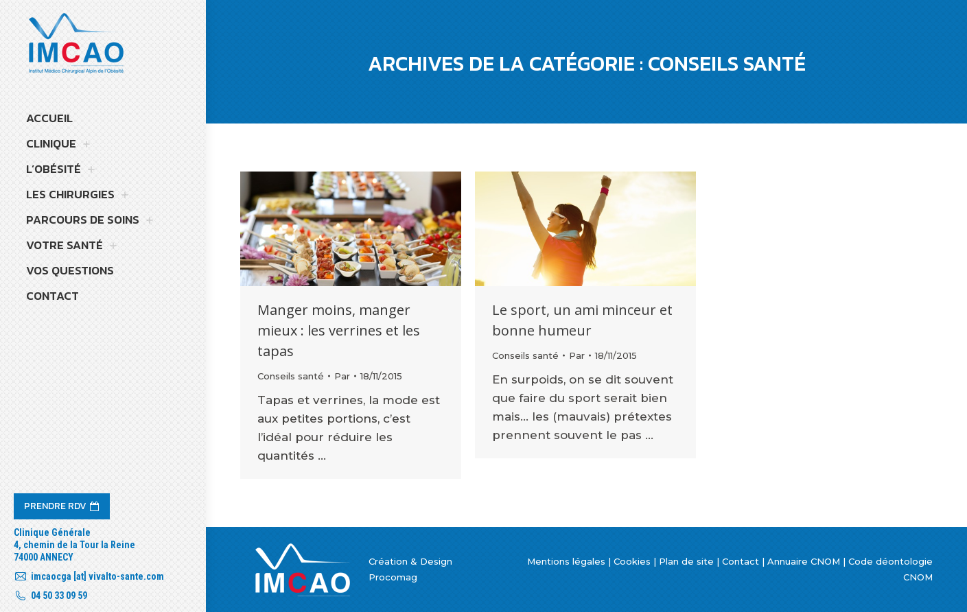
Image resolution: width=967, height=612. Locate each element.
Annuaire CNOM (803, 561)
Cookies (632, 561)
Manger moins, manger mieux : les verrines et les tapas (338, 330)
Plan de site (686, 561)
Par (342, 375)
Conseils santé (290, 375)
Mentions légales (566, 561)
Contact (740, 561)
